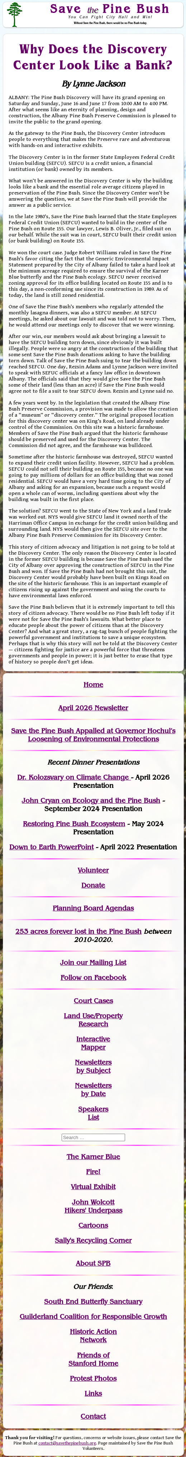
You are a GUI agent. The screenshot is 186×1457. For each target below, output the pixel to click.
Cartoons (93, 1225)
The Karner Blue (93, 1157)
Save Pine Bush (110, 8)
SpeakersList (93, 1113)
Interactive (93, 1039)
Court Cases (93, 1001)
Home (93, 685)
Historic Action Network (93, 1336)
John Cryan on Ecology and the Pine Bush (91, 800)
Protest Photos (93, 1378)
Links (93, 1393)
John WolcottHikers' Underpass (93, 1206)
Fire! (93, 1172)
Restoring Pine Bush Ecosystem (74, 824)
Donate (93, 885)
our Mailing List (100, 962)
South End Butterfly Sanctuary (93, 1301)
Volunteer (93, 870)
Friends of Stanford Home (93, 1359)
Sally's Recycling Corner (93, 1240)
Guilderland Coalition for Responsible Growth (93, 1317)
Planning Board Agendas (93, 908)
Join (67, 962)
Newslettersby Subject (93, 1066)
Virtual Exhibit (93, 1187)
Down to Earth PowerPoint (51, 847)
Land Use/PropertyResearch (93, 1020)
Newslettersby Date (93, 1089)
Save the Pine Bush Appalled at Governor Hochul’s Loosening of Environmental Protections (93, 735)
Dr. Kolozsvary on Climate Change (74, 777)
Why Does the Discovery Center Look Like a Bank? (93, 57)
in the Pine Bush (100, 931)
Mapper (93, 1047)
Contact (93, 1416)
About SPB (93, 1263)
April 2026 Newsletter (93, 708)
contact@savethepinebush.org (67, 1443)
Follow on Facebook (93, 977)
